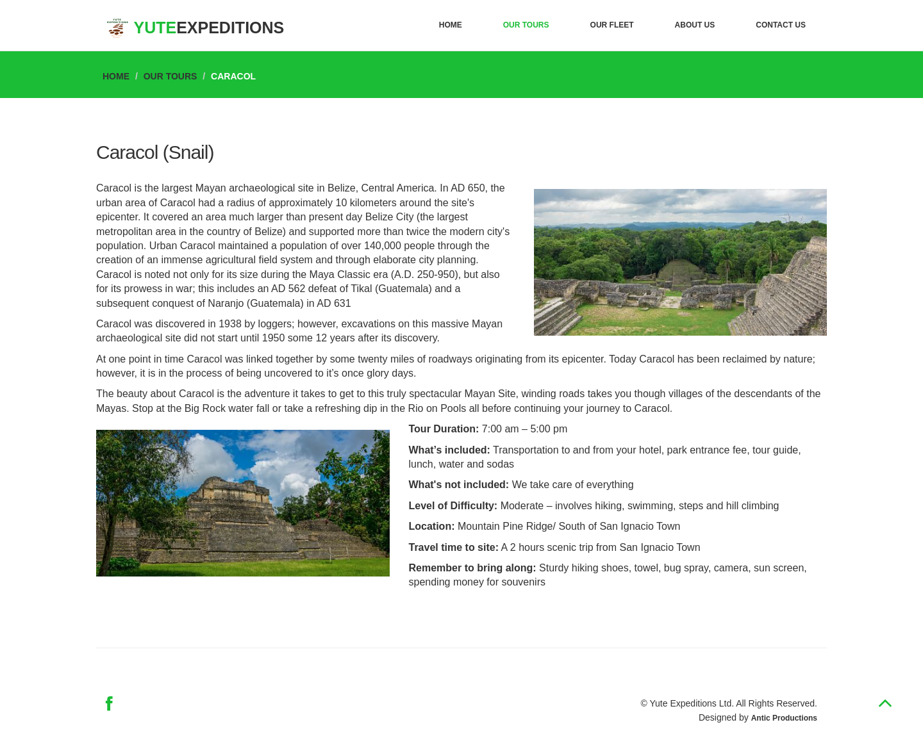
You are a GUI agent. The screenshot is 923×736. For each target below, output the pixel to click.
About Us (695, 24)
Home (450, 24)
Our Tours (526, 24)
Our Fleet (612, 24)
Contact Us (781, 24)
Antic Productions (784, 718)
